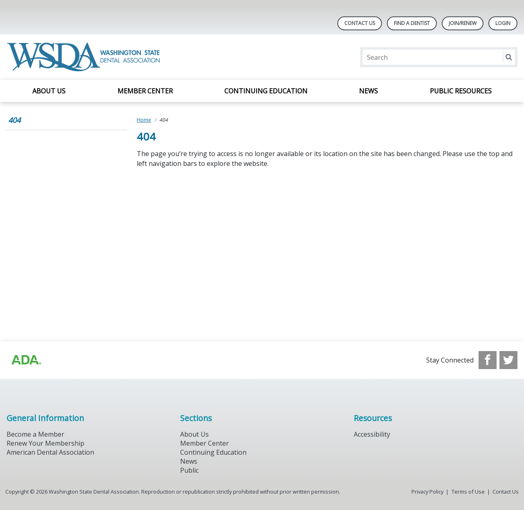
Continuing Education (265, 90)
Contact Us (359, 23)
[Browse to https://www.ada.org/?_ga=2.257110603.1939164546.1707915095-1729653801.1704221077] (26, 360)
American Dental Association (50, 452)
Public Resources (461, 90)
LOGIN (502, 23)
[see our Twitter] (508, 360)
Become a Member (35, 434)
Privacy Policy (427, 491)
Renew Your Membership (45, 443)
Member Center (145, 90)
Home (144, 119)
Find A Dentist (412, 23)
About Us (49, 90)
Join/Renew (463, 23)
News (368, 90)
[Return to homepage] (85, 57)
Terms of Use (468, 491)
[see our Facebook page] (488, 360)
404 (14, 120)
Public (189, 470)
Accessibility (372, 434)
